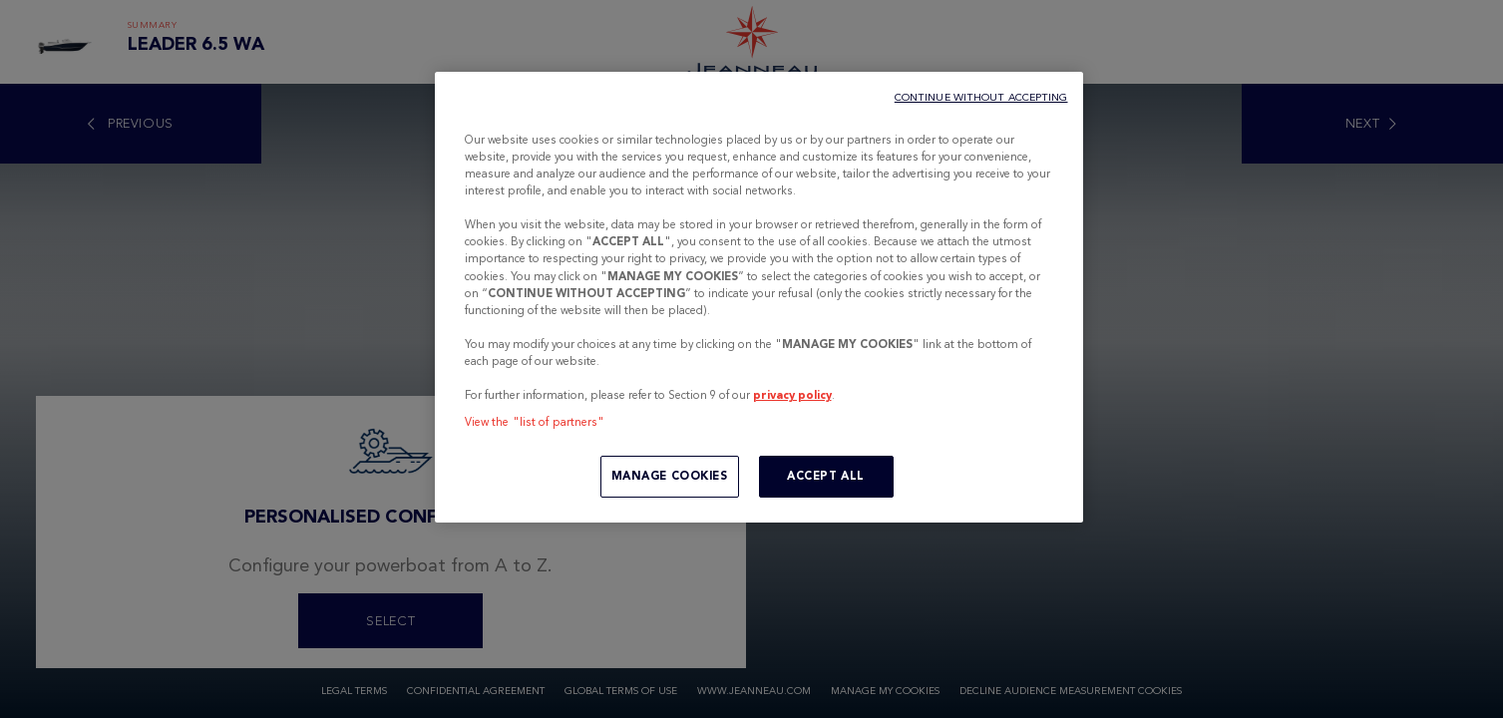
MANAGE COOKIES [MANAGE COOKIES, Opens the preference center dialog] (669, 476)
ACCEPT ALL (826, 476)
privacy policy (792, 395)
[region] (759, 297)
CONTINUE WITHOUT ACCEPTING (981, 97)
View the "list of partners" (535, 422)
